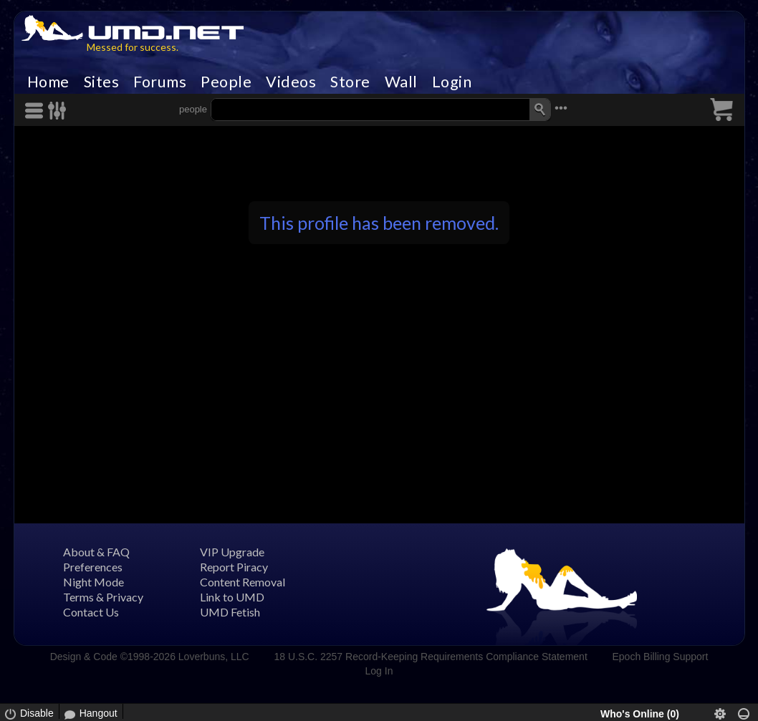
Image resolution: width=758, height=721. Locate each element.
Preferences (93, 567)
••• (561, 108)
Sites (102, 81)
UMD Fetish (230, 612)
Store (350, 81)
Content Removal (242, 582)
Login (452, 81)
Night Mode (93, 582)
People (226, 81)
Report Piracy (234, 567)
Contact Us (91, 612)
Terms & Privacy (103, 597)
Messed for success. (132, 47)
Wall (401, 81)
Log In (379, 671)
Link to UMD (232, 597)
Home (48, 81)
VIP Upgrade (232, 551)
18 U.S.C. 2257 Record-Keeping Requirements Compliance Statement (430, 656)
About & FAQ (96, 551)
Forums (159, 81)
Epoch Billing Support (661, 656)
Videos (291, 81)
